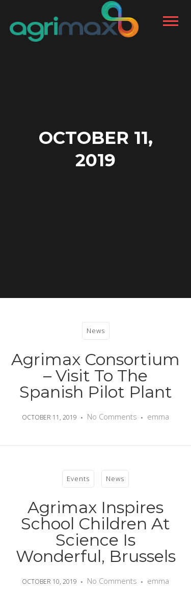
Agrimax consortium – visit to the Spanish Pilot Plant (95, 375)
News (96, 330)
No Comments (112, 416)
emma (158, 416)
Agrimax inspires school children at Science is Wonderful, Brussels (96, 531)
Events (78, 478)
